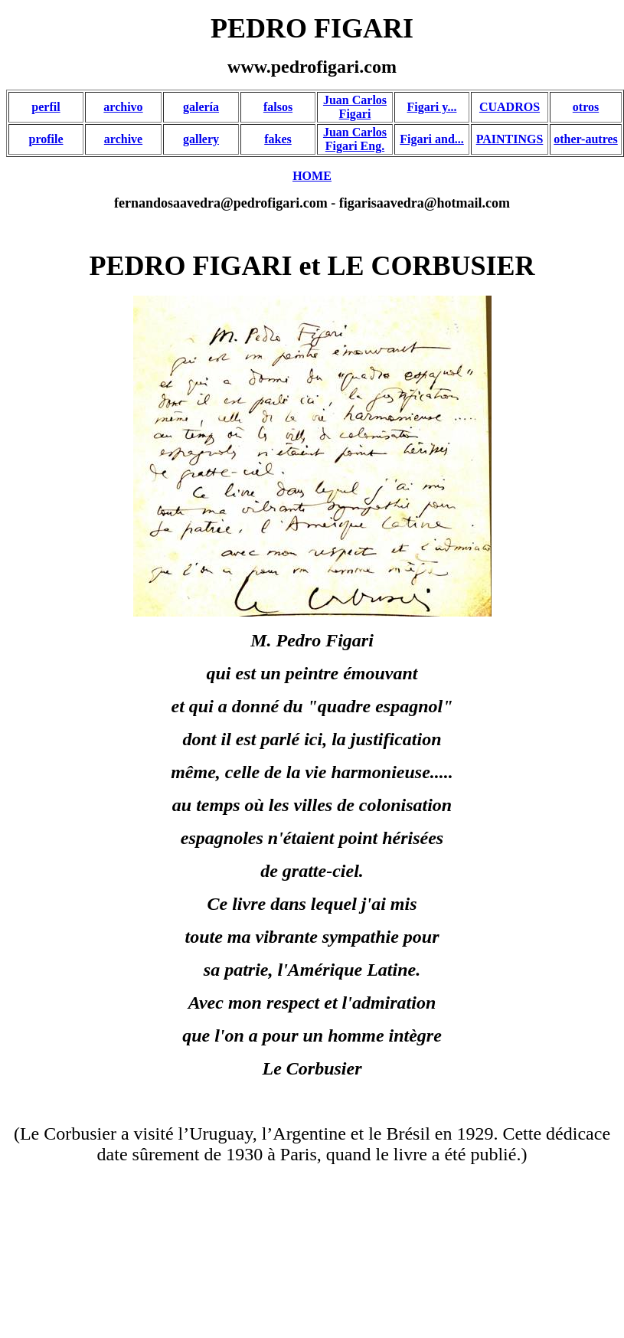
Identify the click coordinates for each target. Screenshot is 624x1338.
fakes (278, 139)
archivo (122, 106)
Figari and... (432, 139)
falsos (277, 106)
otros (586, 106)
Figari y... (432, 106)
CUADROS (509, 106)
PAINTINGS (510, 139)
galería (201, 106)
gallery (201, 139)
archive (123, 139)
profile (45, 139)
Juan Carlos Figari (355, 106)
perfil (45, 106)
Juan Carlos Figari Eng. (355, 139)
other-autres (586, 139)
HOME (312, 175)
